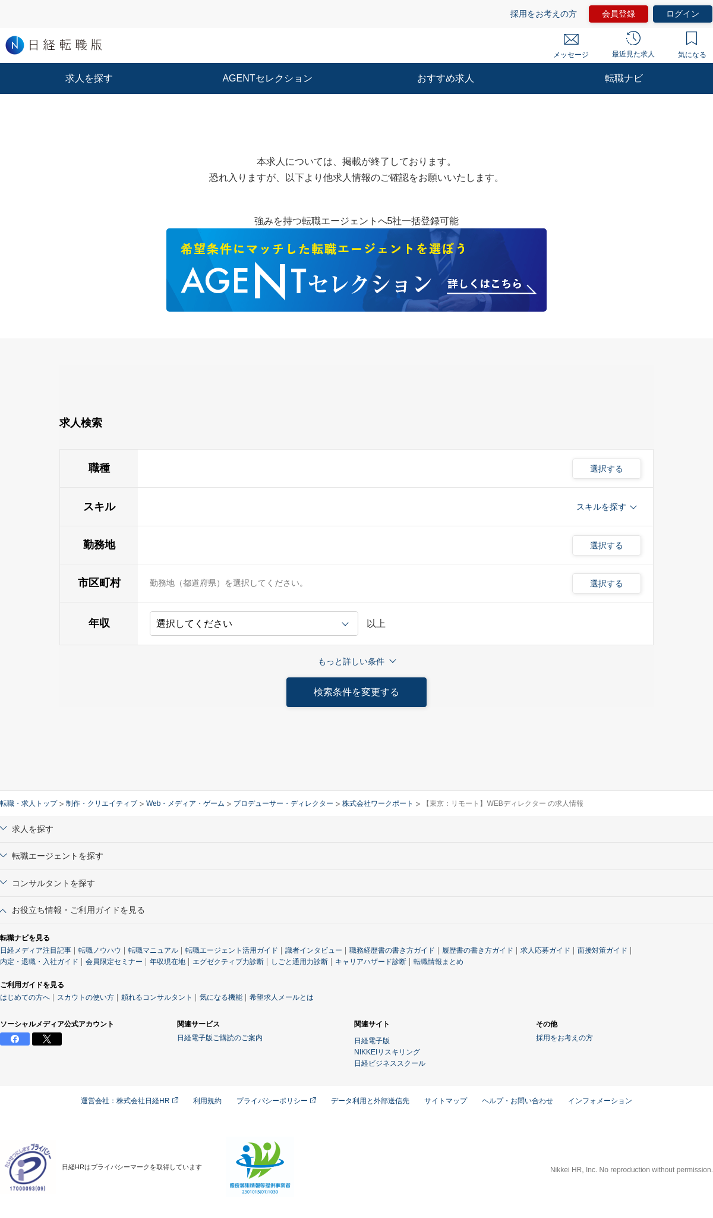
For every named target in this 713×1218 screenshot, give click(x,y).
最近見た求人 (633, 44)
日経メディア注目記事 (35, 950)
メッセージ (571, 46)
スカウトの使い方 (85, 997)
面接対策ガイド (602, 950)
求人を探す (89, 78)
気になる (692, 45)
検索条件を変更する (356, 692)
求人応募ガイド (545, 950)
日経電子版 (372, 1041)
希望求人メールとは (282, 997)
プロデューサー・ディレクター (283, 803)
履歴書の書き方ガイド (477, 950)
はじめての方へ (25, 997)
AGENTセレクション (267, 78)
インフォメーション (600, 1101)
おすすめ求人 (445, 78)
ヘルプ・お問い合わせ (517, 1101)
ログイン (682, 13)
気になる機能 (221, 997)
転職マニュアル (153, 950)
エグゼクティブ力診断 (228, 962)
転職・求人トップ (28, 803)
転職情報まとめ (438, 962)
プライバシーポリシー (276, 1101)
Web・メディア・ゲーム (185, 803)
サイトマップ (445, 1101)
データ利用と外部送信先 (370, 1101)
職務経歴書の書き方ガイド (392, 950)
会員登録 (618, 13)
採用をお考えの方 (543, 13)
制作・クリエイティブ (101, 803)
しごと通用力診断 (299, 962)
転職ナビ (624, 78)
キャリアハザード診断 (370, 962)
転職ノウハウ (99, 950)
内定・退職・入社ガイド (39, 962)
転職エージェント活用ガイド (231, 950)
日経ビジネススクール (389, 1063)
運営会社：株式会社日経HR (129, 1101)
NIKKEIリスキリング (387, 1052)
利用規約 (207, 1101)
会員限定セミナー (114, 962)
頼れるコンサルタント (157, 997)
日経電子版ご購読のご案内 (220, 1038)
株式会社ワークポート (378, 803)
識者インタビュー (313, 950)
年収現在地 (167, 962)
